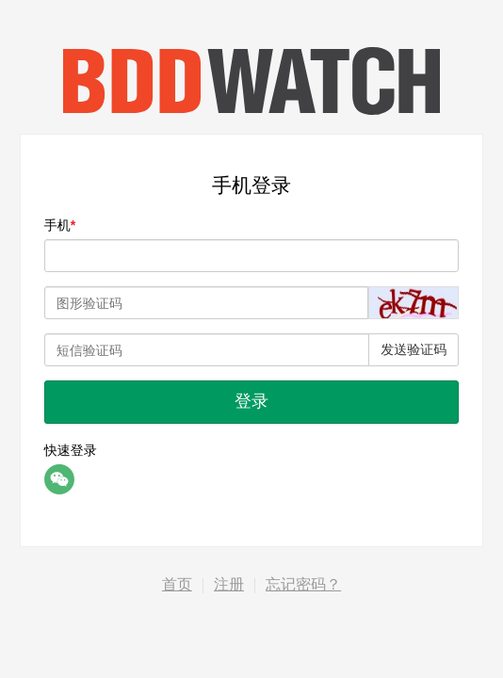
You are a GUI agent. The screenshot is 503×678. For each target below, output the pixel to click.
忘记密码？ (303, 584)
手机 (57, 225)
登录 (251, 401)
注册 (229, 584)
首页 (177, 584)
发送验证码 (413, 349)
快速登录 (70, 450)
